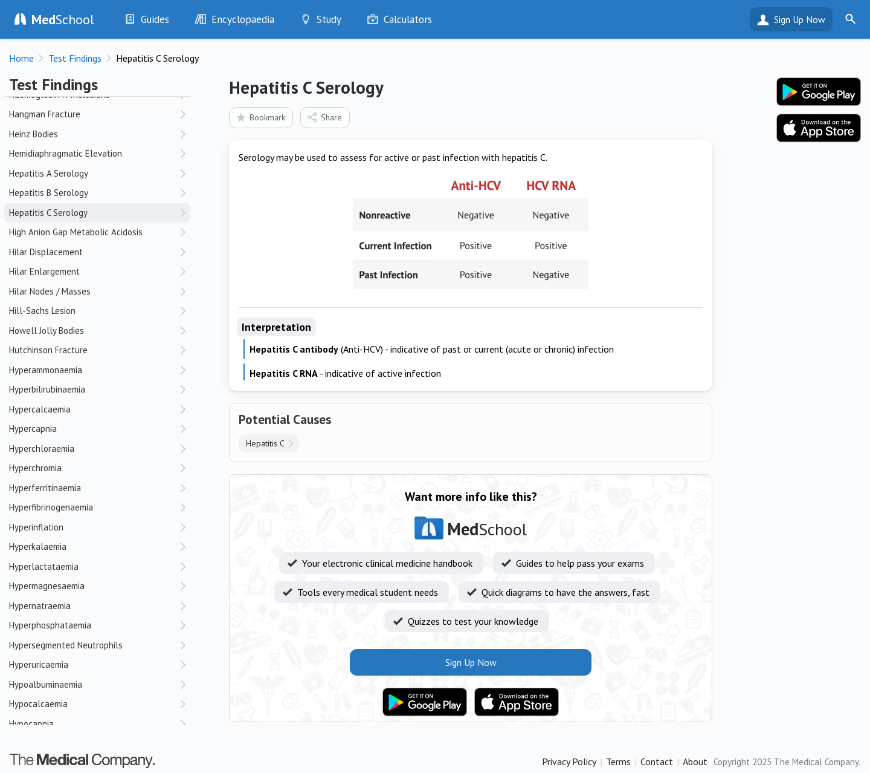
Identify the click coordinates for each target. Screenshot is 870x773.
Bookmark (260, 117)
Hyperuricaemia (38, 664)
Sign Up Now (799, 19)
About (695, 761)
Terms (618, 761)
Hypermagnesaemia (47, 586)
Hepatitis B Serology (48, 192)
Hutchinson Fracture (48, 350)
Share (324, 117)
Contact (656, 761)
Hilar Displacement (46, 252)
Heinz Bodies (33, 134)
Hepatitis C (265, 443)
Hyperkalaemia (37, 546)
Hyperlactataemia (44, 566)
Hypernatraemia (40, 606)
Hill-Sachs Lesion (42, 310)
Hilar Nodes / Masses (50, 291)
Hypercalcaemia (40, 409)
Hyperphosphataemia (50, 625)
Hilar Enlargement (44, 271)
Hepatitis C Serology (48, 212)
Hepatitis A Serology (48, 173)
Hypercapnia (33, 428)
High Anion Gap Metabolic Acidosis (76, 232)
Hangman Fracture (44, 114)
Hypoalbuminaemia (45, 684)
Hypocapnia (31, 723)
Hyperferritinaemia (45, 488)
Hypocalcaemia (38, 703)
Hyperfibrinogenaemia (51, 507)
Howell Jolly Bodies (46, 330)
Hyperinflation (36, 527)
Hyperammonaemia (45, 370)
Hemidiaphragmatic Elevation (65, 153)
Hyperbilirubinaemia (47, 389)
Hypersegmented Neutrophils (66, 645)
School (62, 19)
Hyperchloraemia (41, 448)
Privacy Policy (569, 761)
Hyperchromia (35, 468)
